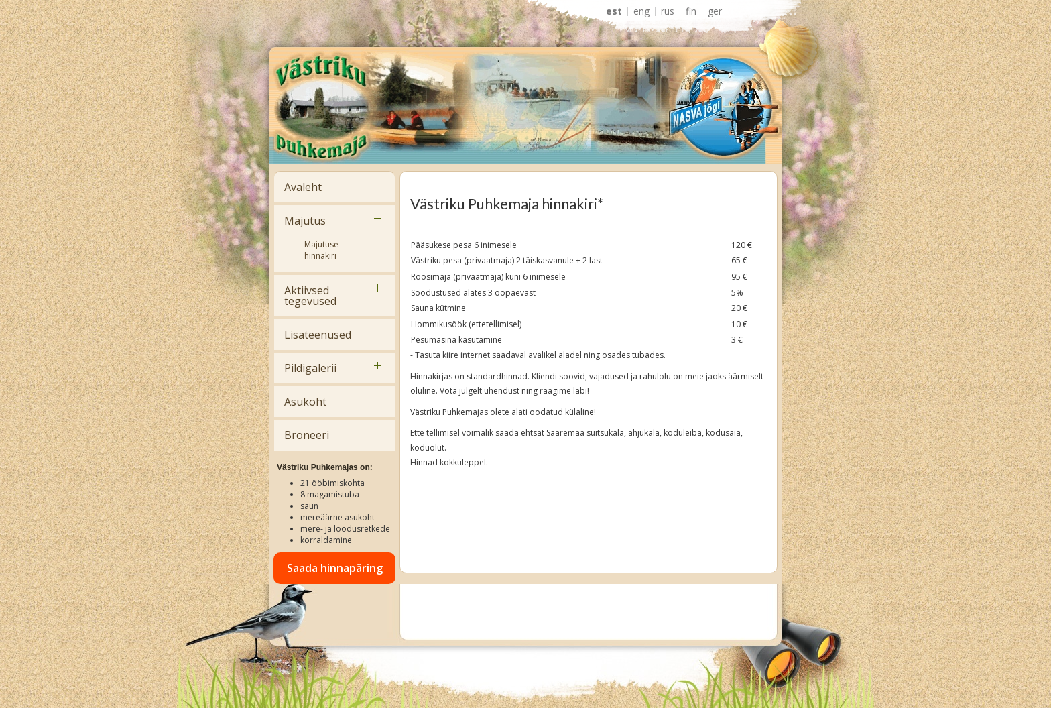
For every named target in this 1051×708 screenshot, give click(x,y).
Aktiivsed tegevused (310, 295)
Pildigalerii (310, 368)
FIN (691, 11)
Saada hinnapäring (335, 567)
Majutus (305, 220)
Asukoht (305, 401)
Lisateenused (317, 334)
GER (715, 11)
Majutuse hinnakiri (321, 250)
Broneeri (306, 435)
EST (614, 11)
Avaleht (303, 187)
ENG (641, 11)
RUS (667, 11)
